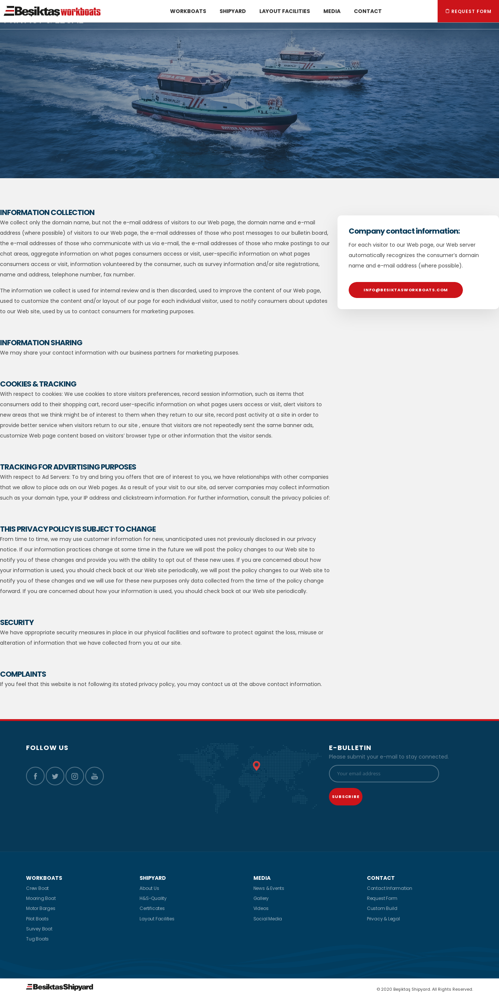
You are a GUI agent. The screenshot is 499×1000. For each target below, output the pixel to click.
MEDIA (262, 878)
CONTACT (381, 878)
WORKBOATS (44, 878)
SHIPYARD (153, 878)
